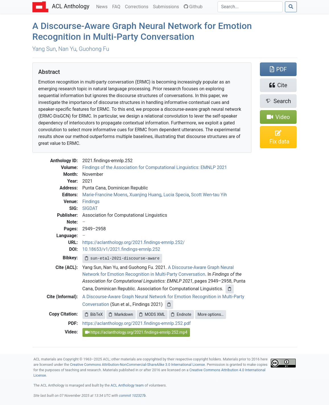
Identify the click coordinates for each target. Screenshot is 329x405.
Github (193, 6)
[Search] (250, 6)
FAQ (117, 6)
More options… (211, 314)
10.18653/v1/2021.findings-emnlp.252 (121, 249)
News (103, 6)
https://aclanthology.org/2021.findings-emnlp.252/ (133, 242)
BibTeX (94, 314)
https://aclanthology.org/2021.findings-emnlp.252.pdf (136, 323)
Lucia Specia (176, 194)
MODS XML (152, 314)
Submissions (167, 6)
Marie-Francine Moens (104, 194)
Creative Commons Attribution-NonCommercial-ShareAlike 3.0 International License (137, 364)
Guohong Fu (94, 48)
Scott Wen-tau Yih (209, 194)
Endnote (181, 314)
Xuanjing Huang (145, 194)
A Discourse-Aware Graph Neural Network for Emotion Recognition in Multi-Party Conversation (142, 31)
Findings (91, 201)
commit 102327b (132, 395)
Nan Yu (67, 48)
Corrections (137, 6)
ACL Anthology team (127, 385)
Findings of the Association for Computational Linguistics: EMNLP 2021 (154, 167)
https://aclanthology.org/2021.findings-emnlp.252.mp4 (136, 332)
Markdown (121, 314)
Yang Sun (44, 48)
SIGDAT (90, 208)
